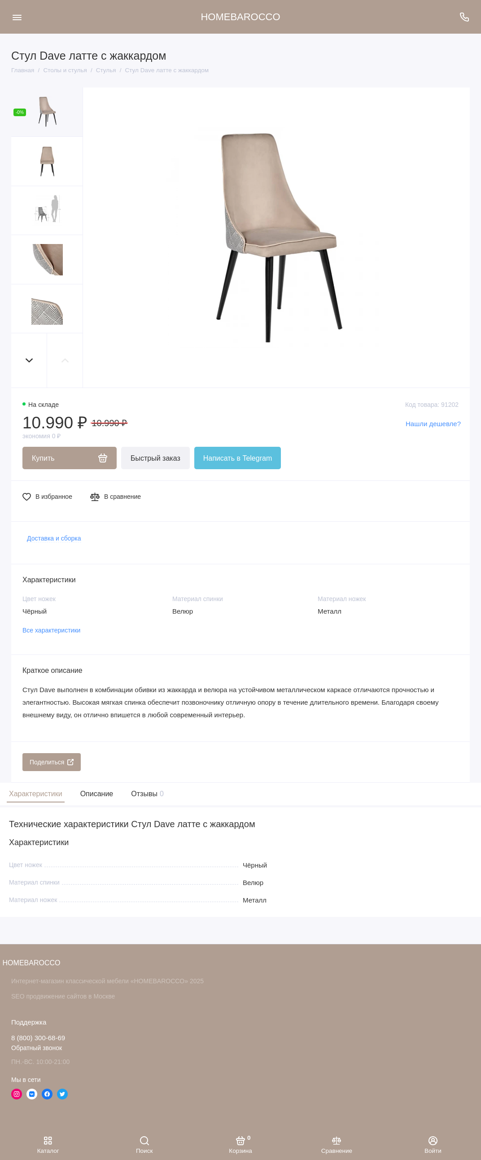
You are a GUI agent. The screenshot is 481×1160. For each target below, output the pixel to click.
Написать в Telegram (237, 458)
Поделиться (52, 762)
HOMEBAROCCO (240, 16)
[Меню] (17, 17)
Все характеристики (51, 630)
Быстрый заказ (155, 458)
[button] (29, 360)
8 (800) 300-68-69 (38, 1038)
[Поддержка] (464, 17)
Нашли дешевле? (433, 423)
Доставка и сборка (54, 538)
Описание (97, 794)
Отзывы (146, 793)
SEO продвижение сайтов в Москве (63, 996)
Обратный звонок (36, 1047)
